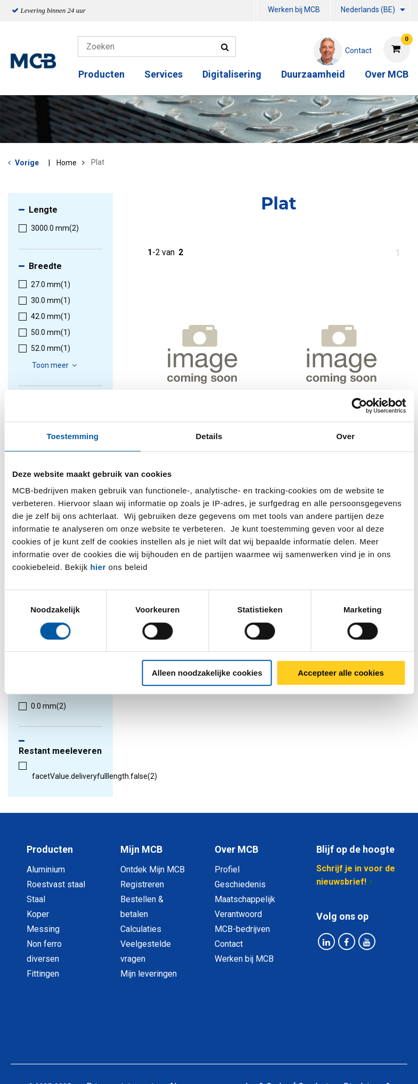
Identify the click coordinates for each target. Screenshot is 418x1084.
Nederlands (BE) (368, 9)
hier (98, 567)
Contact (229, 944)
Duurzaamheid (313, 74)
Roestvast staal (56, 884)
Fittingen (43, 974)
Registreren (142, 884)
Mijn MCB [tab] (141, 849)
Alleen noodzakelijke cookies (207, 672)
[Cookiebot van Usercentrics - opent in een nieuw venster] (359, 406)
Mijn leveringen (148, 974)
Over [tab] (346, 436)
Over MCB (386, 74)
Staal (36, 899)
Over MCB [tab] (236, 849)
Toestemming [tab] (72, 436)
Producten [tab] (50, 849)
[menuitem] (255, 11)
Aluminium (46, 869)
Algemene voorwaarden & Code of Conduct (249, 1026)
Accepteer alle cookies (341, 672)
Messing (43, 929)
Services (163, 74)
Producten (101, 74)
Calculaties (140, 929)
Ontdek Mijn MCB (152, 869)
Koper (38, 914)
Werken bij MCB (294, 9)
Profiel (227, 869)
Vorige (27, 162)
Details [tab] (209, 436)
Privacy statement (120, 1026)
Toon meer (56, 365)
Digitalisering (231, 74)
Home (66, 162)
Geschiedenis (240, 884)
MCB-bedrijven (242, 929)
